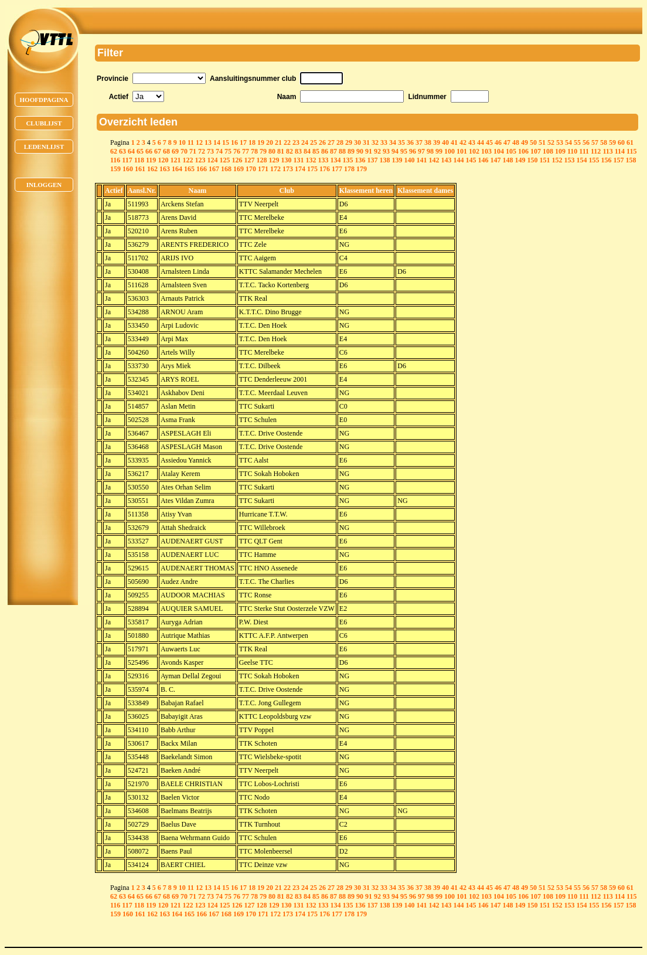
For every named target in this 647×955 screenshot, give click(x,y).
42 (462, 142)
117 (127, 160)
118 (139, 160)
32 (375, 142)
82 (289, 151)
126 (236, 160)
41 (454, 142)
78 (254, 151)
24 (304, 142)
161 (140, 169)
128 (261, 160)
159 (115, 169)
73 (210, 151)
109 (560, 151)
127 (249, 160)
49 (524, 142)
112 (596, 151)
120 (163, 160)
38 (427, 142)
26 (322, 142)
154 (581, 160)
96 (412, 151)
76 (236, 151)
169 (238, 169)
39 (436, 142)
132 (310, 160)
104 (498, 151)
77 (245, 151)
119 (151, 160)
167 (214, 169)
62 (113, 151)
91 (368, 151)
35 (401, 142)
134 (335, 160)
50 (533, 142)
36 (410, 142)
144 (458, 160)
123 (200, 160)
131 (298, 160)
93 (386, 151)
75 (227, 151)
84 (307, 151)
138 (384, 160)
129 (273, 160)
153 (569, 160)
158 (630, 160)
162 (152, 169)
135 (347, 160)
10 (182, 142)
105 (511, 151)
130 (286, 160)
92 (377, 151)
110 (572, 151)
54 (568, 142)
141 (421, 160)
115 (631, 151)
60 (621, 142)
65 (140, 151)
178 (349, 169)
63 (122, 151)
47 (506, 142)
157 (618, 160)
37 (419, 142)
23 (295, 142)
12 (199, 142)
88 (342, 151)
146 (483, 160)
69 (175, 151)
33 (383, 142)
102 (474, 151)
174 (300, 169)
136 (360, 160)
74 (219, 151)
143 (446, 160)
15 (225, 142)
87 (333, 151)
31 (366, 142)
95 (403, 151)
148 (507, 160)
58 (603, 142)
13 (208, 142)
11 (191, 142)
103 (486, 151)
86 (324, 151)
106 (523, 151)
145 (470, 160)
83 (298, 151)
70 (184, 151)
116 (115, 160)
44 (480, 142)
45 (489, 142)
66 (148, 151)
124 (212, 160)
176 (324, 169)
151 (544, 160)
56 (586, 142)
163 (164, 169)
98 (430, 151)
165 (189, 169)
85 (315, 151)
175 (312, 169)
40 (445, 142)
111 (584, 151)
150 (532, 160)
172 (275, 169)
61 (630, 142)
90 (359, 151)
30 (357, 142)
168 (226, 169)
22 (287, 142)
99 (438, 151)
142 (433, 160)
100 (449, 151)
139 (396, 160)
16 (234, 142)
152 (556, 160)
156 (606, 160)
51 (542, 142)
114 (620, 151)
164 (177, 169)
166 (201, 169)
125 (224, 160)
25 (313, 142)
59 (612, 142)
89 (351, 151)
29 (348, 142)
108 (548, 151)
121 (175, 160)
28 (339, 142)
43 (471, 142)
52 (550, 142)
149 (520, 160)
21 (278, 142)
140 (409, 160)
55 (577, 142)
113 (607, 151)
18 (252, 142)
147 (495, 160)
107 (535, 151)
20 (269, 142)
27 (331, 142)
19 (260, 142)
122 (187, 160)
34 (392, 142)
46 (498, 142)
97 (421, 151)
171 (263, 169)
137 (372, 160)
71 (192, 151)
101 (462, 151)
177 (337, 169)
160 (127, 169)
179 (361, 169)
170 (251, 169)
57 (594, 142)
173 (287, 169)
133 (323, 160)
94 (395, 151)
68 (166, 151)
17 (243, 142)
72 (201, 151)
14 (216, 142)
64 (131, 151)
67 (157, 151)
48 (515, 142)
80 (271, 151)
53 (559, 142)
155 (593, 160)
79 (263, 151)
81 (280, 151)
